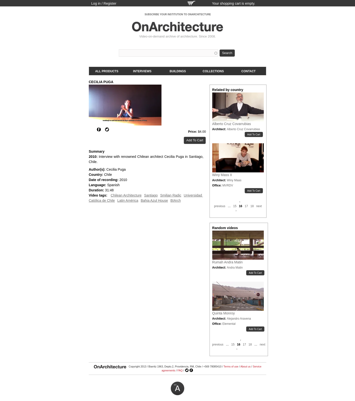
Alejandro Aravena (239, 318)
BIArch (175, 200)
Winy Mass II (222, 175)
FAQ (180, 370)
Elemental (228, 324)
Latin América (127, 200)
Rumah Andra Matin (227, 262)
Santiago (151, 195)
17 (246, 206)
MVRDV (227, 185)
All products (106, 71)
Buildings (178, 71)
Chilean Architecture (126, 195)
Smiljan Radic (170, 195)
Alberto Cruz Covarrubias (231, 124)
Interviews (142, 71)
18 (252, 206)
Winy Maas (234, 180)
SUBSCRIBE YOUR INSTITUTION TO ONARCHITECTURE (177, 14)
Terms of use (231, 366)
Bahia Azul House (154, 200)
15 (234, 206)
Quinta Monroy (223, 313)
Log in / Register (103, 3)
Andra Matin (235, 267)
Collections (213, 71)
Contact (248, 71)
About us (245, 366)
